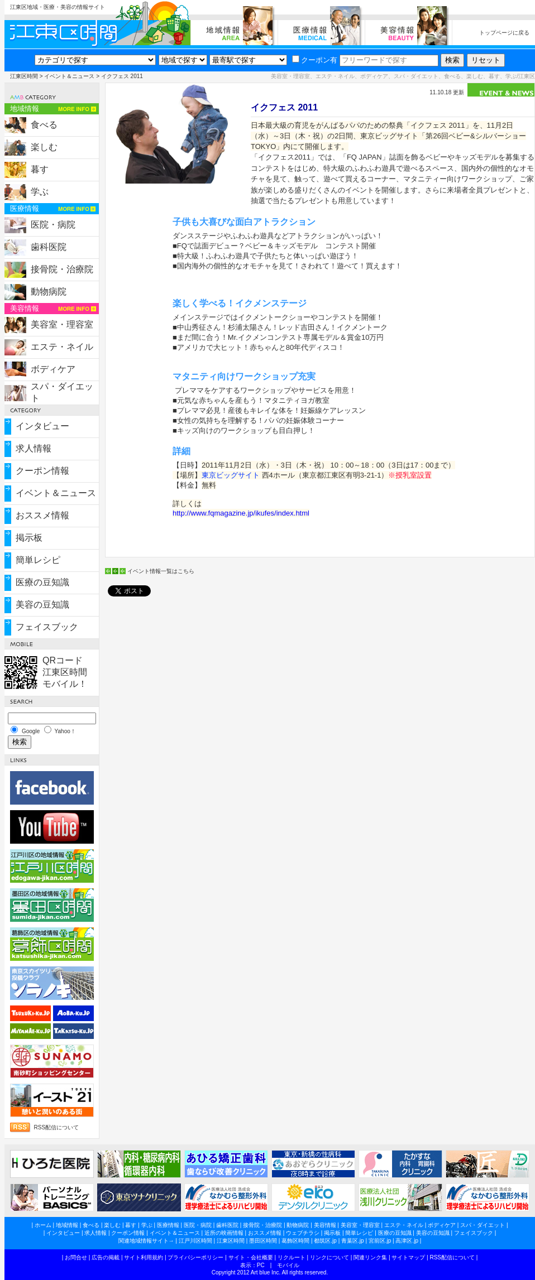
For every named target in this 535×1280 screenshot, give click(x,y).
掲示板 (29, 537)
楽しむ (44, 147)
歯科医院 (48, 247)
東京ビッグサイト (231, 475)
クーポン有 (314, 60)
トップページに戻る (504, 33)
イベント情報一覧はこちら (160, 571)
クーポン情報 (42, 470)
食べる (44, 124)
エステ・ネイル (62, 347)
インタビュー (42, 426)
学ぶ (40, 191)
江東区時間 (24, 76)
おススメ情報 (42, 515)
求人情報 (33, 448)
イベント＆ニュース (69, 76)
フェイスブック (47, 627)
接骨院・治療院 (62, 269)
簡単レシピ (38, 560)
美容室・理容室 (62, 324)
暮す (40, 169)
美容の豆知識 (42, 604)
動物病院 (48, 291)
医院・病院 (53, 224)
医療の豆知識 (42, 582)
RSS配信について (56, 1127)
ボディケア (53, 369)
